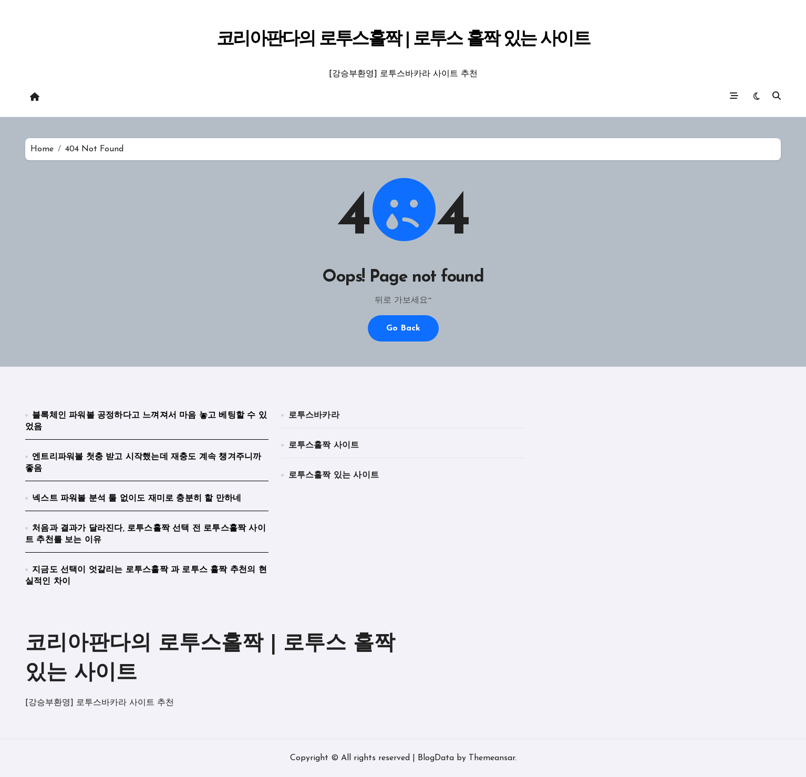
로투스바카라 (313, 415)
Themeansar (492, 758)
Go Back (403, 328)
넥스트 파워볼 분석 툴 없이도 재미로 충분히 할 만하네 (136, 498)
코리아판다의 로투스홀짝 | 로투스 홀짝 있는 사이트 (402, 39)
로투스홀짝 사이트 (323, 445)
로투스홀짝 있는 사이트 (333, 475)
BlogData (436, 758)
